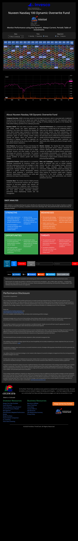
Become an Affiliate (32, 403)
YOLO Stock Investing (9, 421)
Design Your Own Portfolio (10, 403)
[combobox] (14, 36)
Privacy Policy (31, 414)
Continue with (31, 263)
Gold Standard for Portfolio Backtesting (12, 311)
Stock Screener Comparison (11, 418)
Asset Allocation (7, 405)
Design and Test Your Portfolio (63, 404)
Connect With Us (32, 409)
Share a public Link (62, 274)
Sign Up (14, 263)
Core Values (30, 407)
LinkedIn (16, 274)
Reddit (41, 274)
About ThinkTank (32, 405)
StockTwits (51, 274)
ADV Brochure (31, 410)
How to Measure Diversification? (12, 407)
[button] (22, 36)
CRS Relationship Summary (35, 412)
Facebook (31, 274)
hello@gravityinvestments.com (38, 379)
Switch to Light (7, 263)
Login (74, 263)
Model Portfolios (7, 416)
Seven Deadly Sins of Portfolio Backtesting (13, 312)
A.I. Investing (6, 419)
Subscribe (22, 263)
